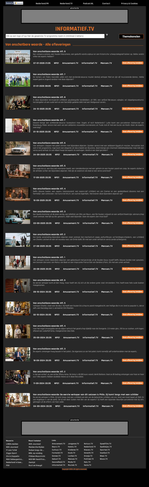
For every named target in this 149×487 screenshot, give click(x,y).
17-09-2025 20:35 (42, 177)
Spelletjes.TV (106, 446)
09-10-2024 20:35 (42, 291)
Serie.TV (87, 465)
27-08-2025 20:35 (42, 246)
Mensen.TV (106, 63)
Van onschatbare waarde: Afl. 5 (49, 165)
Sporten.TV (105, 450)
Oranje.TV (88, 456)
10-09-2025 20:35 (42, 200)
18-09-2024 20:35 (42, 360)
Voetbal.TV (105, 453)
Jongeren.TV (73, 443)
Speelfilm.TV (105, 443)
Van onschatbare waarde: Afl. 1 (49, 257)
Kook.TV (71, 453)
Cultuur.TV (56, 450)
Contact (106, 3)
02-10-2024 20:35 (42, 314)
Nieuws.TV (88, 450)
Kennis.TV (72, 446)
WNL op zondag (35, 453)
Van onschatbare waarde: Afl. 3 (49, 211)
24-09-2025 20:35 (42, 154)
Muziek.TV (72, 465)
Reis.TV (87, 462)
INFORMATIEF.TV (74, 29)
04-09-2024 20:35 (42, 406)
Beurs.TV (56, 446)
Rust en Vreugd (35, 465)
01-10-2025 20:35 (42, 131)
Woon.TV (104, 459)
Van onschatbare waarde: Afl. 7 (49, 74)
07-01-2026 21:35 (41, 63)
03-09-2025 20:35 (42, 223)
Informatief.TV (89, 63)
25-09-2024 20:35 (42, 337)
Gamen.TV (56, 456)
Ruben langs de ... (36, 450)
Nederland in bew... (14, 462)
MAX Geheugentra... (14, 459)
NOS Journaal (12, 447)
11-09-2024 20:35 (42, 383)
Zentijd (32, 462)
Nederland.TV (66, 3)
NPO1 (56, 63)
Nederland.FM (42, 3)
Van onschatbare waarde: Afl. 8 (49, 97)
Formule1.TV (57, 453)
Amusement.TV (70, 63)
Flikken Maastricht (37, 456)
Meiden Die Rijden (36, 447)
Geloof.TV (56, 459)
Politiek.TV (89, 459)
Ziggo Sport (11, 453)
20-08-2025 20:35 (42, 269)
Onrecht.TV (88, 453)
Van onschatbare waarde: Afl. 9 (49, 51)
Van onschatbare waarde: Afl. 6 (49, 143)
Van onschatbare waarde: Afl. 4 (49, 188)
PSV (7, 465)
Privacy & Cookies (129, 3)
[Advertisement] (75, 16)
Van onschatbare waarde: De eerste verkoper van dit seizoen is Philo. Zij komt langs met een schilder (86, 394)
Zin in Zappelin (12, 456)
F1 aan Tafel (11, 450)
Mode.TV (71, 462)
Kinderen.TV (73, 450)
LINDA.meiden (12, 444)
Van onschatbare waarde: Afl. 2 (49, 234)
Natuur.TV (88, 443)
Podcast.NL (88, 3)
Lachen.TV (72, 456)
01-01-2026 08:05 (42, 86)
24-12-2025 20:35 (42, 108)
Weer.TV (103, 456)
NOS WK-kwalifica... (37, 459)
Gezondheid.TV (58, 462)
